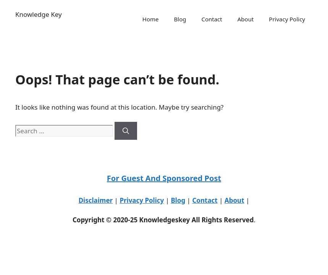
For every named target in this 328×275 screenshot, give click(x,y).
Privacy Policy (287, 19)
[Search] (126, 131)
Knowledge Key (38, 14)
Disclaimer (96, 200)
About (246, 19)
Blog (180, 19)
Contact (211, 19)
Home (150, 19)
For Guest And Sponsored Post (164, 178)
